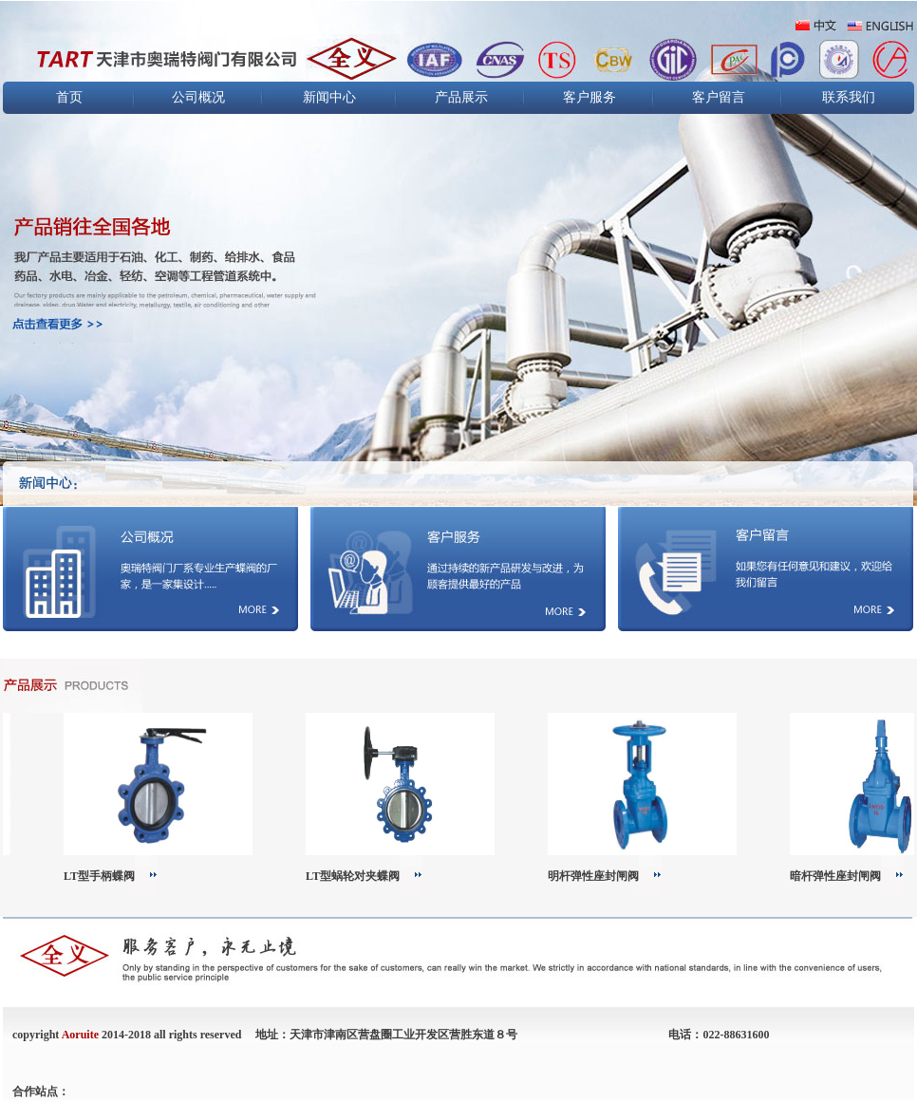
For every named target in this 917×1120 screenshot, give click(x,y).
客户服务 (589, 97)
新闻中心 (329, 97)
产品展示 (461, 97)
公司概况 (198, 97)
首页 (69, 97)
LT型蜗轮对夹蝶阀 (357, 876)
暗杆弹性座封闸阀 (840, 876)
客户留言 (718, 97)
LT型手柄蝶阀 (104, 876)
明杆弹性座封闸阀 (598, 876)
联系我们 (848, 97)
